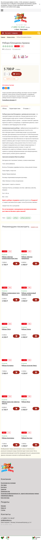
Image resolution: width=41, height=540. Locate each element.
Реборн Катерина (7, 365)
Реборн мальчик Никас (29, 365)
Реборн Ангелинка (8, 438)
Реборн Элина (26, 329)
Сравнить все (34, 227)
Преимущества (5, 491)
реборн (16, 218)
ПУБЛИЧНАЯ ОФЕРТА (7, 495)
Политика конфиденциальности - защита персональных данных (20, 493)
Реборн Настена (26, 438)
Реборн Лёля (6, 329)
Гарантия (3, 489)
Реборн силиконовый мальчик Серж (28, 293)
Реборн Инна (25, 402)
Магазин (3, 506)
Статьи (3, 510)
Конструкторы (5, 497)
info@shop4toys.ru (6, 520)
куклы (9, 218)
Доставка (4, 485)
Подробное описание (8, 100)
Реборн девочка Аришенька (26, 257)
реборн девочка (25, 218)
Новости (3, 508)
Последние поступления (8, 483)
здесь (18, 6)
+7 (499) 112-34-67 (18, 27)
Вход (17, 29)
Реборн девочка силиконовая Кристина (10, 257)
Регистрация (23, 29)
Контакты (4, 487)
